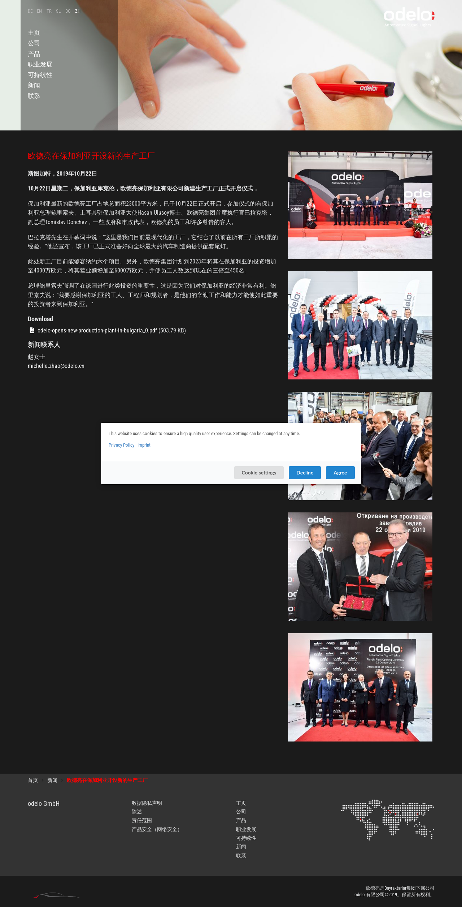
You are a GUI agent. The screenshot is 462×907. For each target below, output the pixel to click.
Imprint (144, 445)
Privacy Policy (121, 445)
